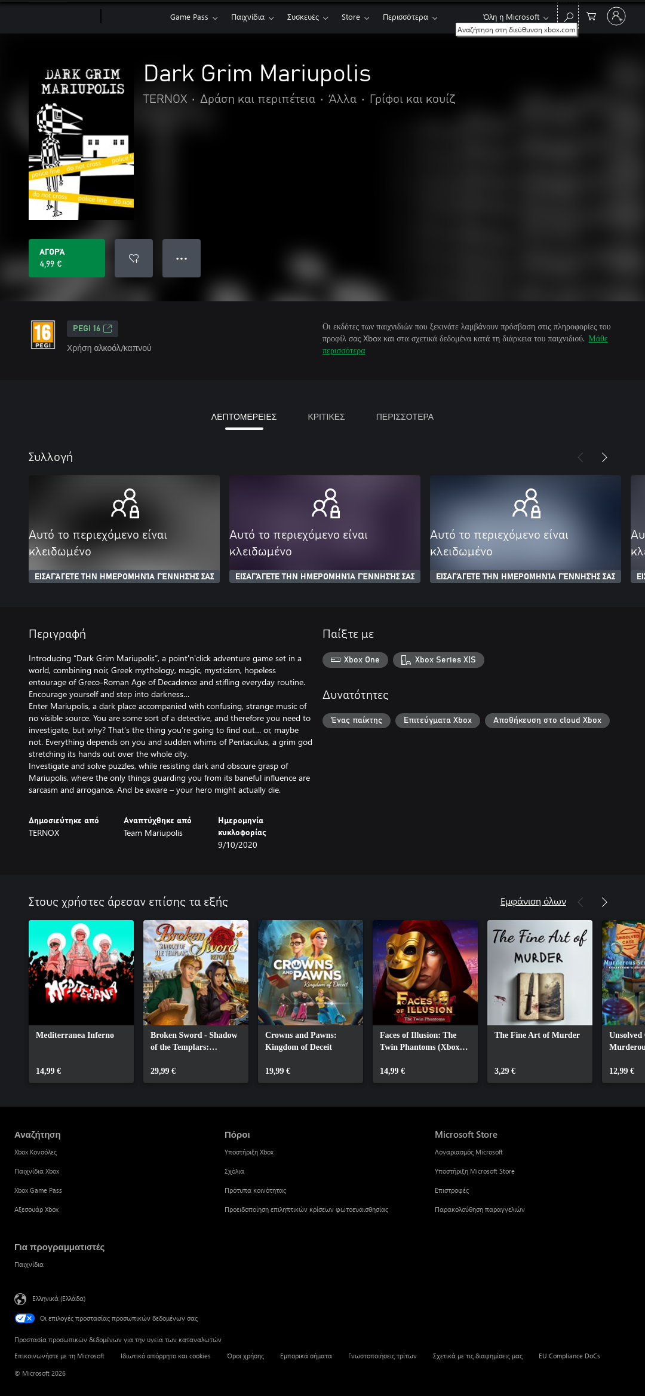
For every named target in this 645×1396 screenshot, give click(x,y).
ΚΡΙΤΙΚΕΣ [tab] (326, 416)
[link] (81, 1001)
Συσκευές (303, 16)
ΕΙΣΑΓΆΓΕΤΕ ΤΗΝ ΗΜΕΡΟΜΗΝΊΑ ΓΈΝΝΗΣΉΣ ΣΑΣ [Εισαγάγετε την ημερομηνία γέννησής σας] (124, 577)
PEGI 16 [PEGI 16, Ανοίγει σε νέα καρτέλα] (92, 329)
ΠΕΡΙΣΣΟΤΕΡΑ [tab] (405, 416)
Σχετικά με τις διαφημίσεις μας (478, 1356)
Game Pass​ (189, 16)
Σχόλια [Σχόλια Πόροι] (234, 1171)
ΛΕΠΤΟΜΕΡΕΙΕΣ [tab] (244, 416)
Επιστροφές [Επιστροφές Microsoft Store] (452, 1190)
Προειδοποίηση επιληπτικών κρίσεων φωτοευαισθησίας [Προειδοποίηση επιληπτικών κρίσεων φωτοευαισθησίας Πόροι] (306, 1209)
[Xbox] (134, 17)
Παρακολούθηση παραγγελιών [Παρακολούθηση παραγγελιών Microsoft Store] (480, 1209)
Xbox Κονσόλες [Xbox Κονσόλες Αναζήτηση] (35, 1152)
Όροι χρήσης (245, 1356)
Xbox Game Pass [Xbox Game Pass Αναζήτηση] (38, 1190)
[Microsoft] (55, 17)
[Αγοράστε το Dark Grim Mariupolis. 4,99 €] (67, 258)
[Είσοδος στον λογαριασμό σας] (616, 16)
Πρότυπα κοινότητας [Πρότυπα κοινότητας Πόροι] (255, 1190)
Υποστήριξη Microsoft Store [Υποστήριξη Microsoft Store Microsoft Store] (475, 1171)
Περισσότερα (405, 16)
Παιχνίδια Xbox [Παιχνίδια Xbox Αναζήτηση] (36, 1171)
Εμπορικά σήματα (306, 1356)
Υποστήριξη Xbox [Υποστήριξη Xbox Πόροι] (249, 1152)
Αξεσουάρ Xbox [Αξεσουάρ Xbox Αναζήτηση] (36, 1209)
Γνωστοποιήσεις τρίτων (382, 1356)
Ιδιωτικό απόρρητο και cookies (166, 1356)
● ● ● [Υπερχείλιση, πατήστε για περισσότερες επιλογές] (182, 258)
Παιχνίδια (248, 16)
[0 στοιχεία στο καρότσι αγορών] (591, 15)
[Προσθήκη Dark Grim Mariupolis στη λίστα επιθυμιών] (134, 258)
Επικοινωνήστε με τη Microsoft (59, 1356)
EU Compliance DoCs (569, 1356)
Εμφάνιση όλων (533, 900)
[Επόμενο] (604, 457)
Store (351, 16)
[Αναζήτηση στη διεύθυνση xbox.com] (568, 15)
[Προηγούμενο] (580, 457)
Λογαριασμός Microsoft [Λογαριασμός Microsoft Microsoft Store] (469, 1152)
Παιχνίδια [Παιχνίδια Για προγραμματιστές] (29, 1264)
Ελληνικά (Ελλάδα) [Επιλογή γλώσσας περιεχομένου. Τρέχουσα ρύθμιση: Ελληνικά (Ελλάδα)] (58, 1298)
